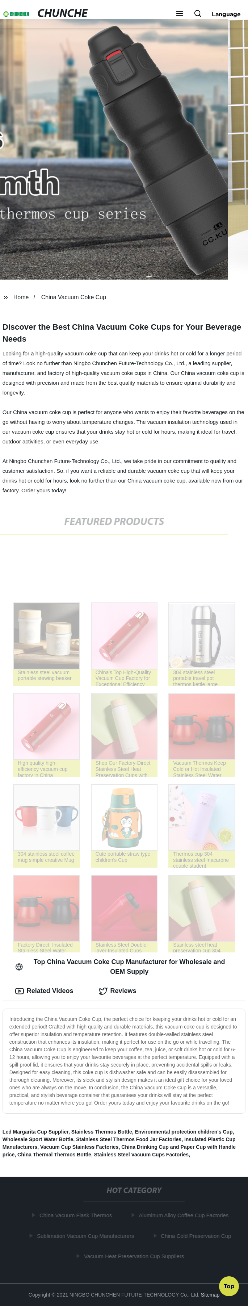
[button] (179, 14)
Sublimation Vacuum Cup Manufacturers (86, 1236)
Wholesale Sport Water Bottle (38, 1139)
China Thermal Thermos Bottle (54, 1154)
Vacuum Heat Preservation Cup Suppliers (135, 1256)
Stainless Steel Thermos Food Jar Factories (128, 1139)
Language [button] (226, 14)
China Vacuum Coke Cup (73, 297)
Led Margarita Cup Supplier (35, 1132)
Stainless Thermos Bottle (101, 1132)
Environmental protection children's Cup (183, 1132)
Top (229, 1287)
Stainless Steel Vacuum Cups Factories (141, 1154)
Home (21, 297)
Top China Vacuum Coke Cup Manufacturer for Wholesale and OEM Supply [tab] (120, 966)
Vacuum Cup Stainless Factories (79, 1147)
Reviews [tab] (117, 991)
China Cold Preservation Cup (197, 1236)
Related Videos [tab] (44, 991)
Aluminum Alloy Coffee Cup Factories (185, 1215)
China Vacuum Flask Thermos (77, 1215)
